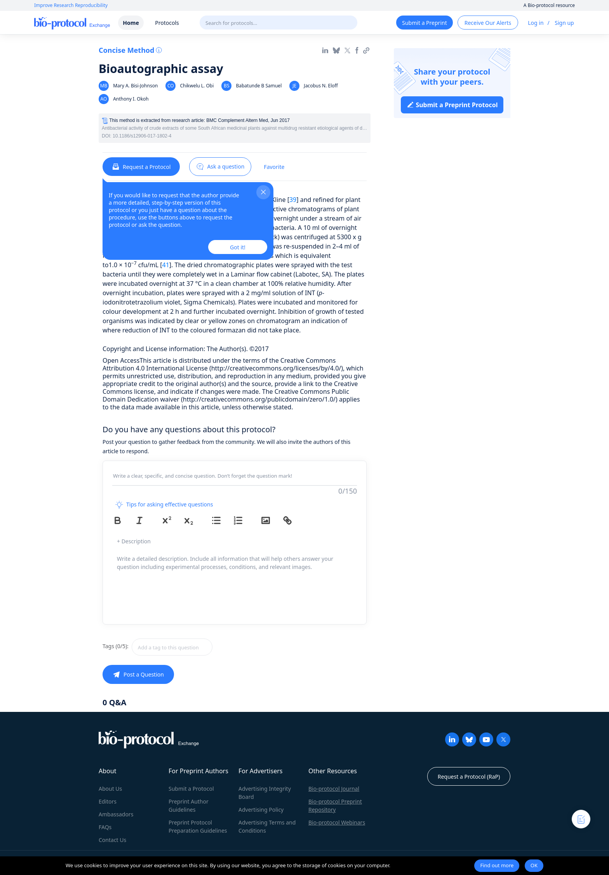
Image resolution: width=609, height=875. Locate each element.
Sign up (564, 22)
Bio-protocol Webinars (336, 822)
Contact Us (112, 840)
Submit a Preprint (424, 22)
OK (534, 865)
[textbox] (172, 647)
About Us (110, 788)
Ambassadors (116, 814)
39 (292, 199)
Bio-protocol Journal (333, 788)
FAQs (105, 827)
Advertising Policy (261, 809)
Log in (535, 22)
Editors (108, 801)
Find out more (496, 865)
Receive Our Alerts (488, 22)
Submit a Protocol (191, 788)
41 (165, 265)
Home (131, 22)
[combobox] (200, 647)
